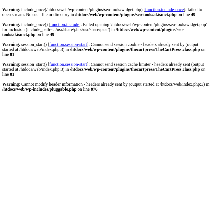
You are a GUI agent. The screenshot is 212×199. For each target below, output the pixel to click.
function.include (64, 24)
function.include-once (164, 9)
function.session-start (68, 44)
